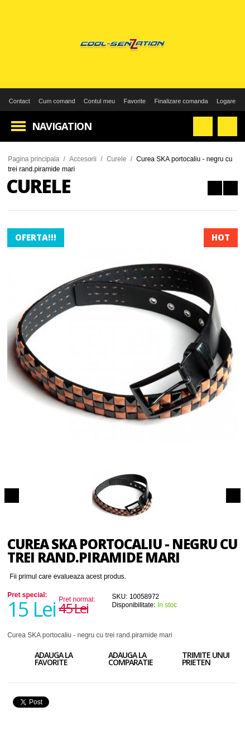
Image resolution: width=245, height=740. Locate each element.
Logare (226, 101)
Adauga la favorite (44, 660)
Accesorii (83, 159)
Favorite (134, 101)
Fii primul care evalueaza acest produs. (67, 576)
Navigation (62, 126)
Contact (19, 101)
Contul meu (99, 101)
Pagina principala (33, 159)
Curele (116, 159)
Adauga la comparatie (121, 660)
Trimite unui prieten (196, 660)
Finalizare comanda (181, 101)
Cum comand (57, 101)
